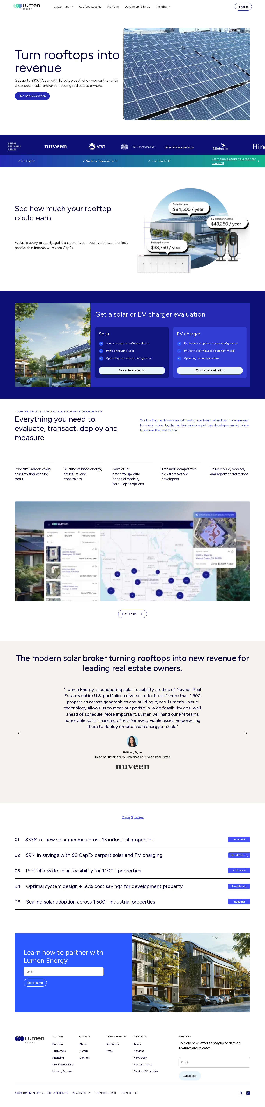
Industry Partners (62, 1071)
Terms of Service (106, 1093)
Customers (59, 1050)
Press (110, 1050)
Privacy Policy (82, 1093)
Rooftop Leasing (90, 6)
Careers (84, 1050)
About (83, 1044)
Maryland (139, 1050)
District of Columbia (146, 1071)
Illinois (137, 1044)
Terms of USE (129, 1093)
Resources (113, 1044)
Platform (113, 6)
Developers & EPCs (137, 6)
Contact (85, 1057)
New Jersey (140, 1057)
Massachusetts (143, 1064)
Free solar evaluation (32, 96)
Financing (58, 1057)
